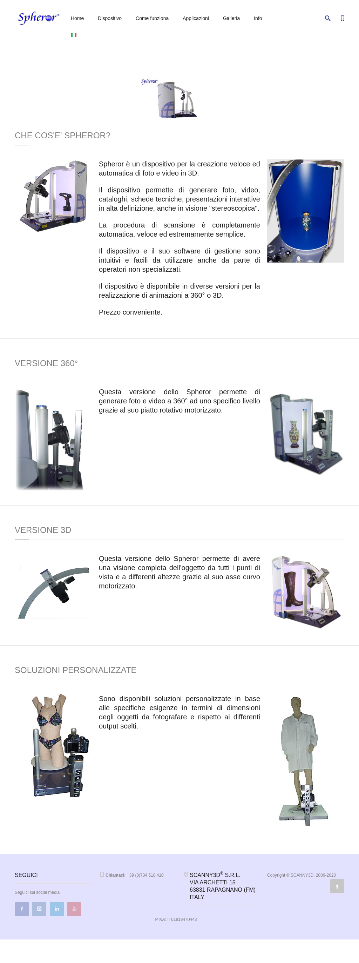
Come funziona (152, 18)
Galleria (231, 18)
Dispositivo (110, 18)
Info (258, 18)
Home (77, 18)
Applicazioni (196, 18)
